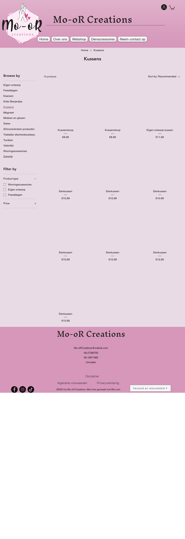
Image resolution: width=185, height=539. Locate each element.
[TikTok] (31, 389)
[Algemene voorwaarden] (72, 382)
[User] (164, 7)
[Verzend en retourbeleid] (150, 388)
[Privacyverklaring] (108, 382)
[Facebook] (14, 389)
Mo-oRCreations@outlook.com (91, 347)
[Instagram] (22, 389)
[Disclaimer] (92, 376)
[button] (172, 7)
